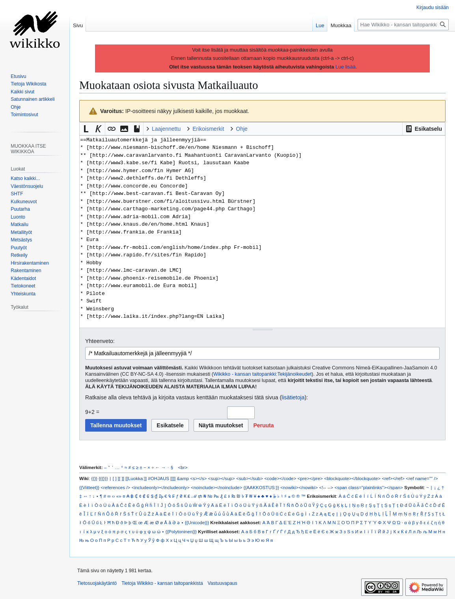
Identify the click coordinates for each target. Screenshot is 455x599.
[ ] (115, 478)
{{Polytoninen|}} (181, 531)
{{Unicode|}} (197, 522)
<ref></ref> (393, 478)
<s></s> (198, 478)
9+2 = (92, 412)
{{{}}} (103, 478)
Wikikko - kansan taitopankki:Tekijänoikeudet (262, 374)
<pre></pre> (310, 478)
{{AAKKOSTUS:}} (261, 487)
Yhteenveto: (100, 341)
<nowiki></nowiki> (299, 487)
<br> (183, 467)
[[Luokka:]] (136, 478)
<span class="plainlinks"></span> (368, 487)
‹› (113, 496)
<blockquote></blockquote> (352, 478)
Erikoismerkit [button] (208, 129)
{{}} (94, 478)
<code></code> (280, 478)
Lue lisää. (346, 67)
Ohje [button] (242, 129)
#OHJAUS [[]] (161, 478)
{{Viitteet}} (89, 487)
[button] (424, 128)
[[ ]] (121, 478)
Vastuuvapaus (222, 583)
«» (118, 496)
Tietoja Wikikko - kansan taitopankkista (162, 583)
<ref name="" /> (422, 478)
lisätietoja (293, 397)
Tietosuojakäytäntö (97, 583)
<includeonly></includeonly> (161, 487)
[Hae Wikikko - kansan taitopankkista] (403, 24)
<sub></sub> (249, 478)
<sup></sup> (221, 478)
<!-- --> (326, 487)
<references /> (115, 487)
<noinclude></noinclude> (216, 487)
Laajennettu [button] (166, 129)
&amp (183, 478)
